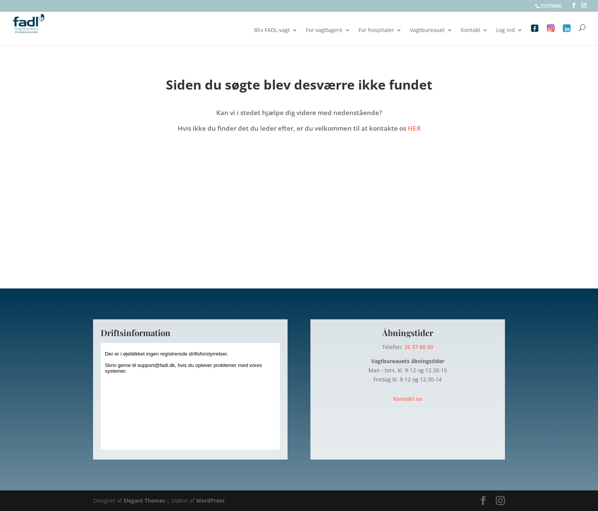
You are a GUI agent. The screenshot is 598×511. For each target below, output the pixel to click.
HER (414, 128)
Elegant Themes (144, 500)
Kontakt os (407, 398)
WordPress (210, 500)
